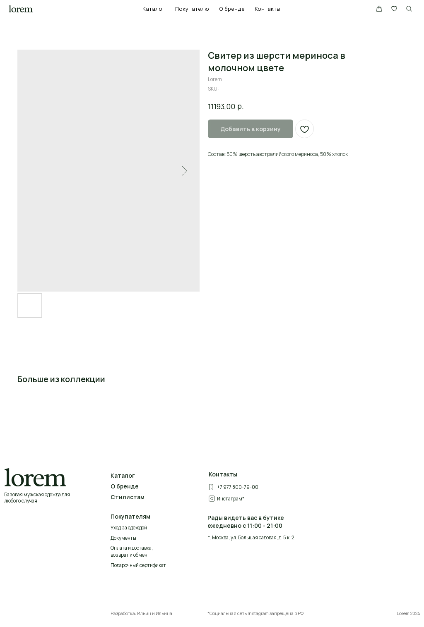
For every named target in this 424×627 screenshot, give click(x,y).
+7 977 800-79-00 (237, 487)
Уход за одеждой (129, 527)
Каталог (153, 8)
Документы (123, 537)
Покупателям (130, 516)
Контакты (267, 8)
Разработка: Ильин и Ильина (141, 613)
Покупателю (192, 8)
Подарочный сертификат (138, 565)
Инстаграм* (230, 498)
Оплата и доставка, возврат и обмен (132, 551)
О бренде (232, 8)
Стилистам (128, 497)
